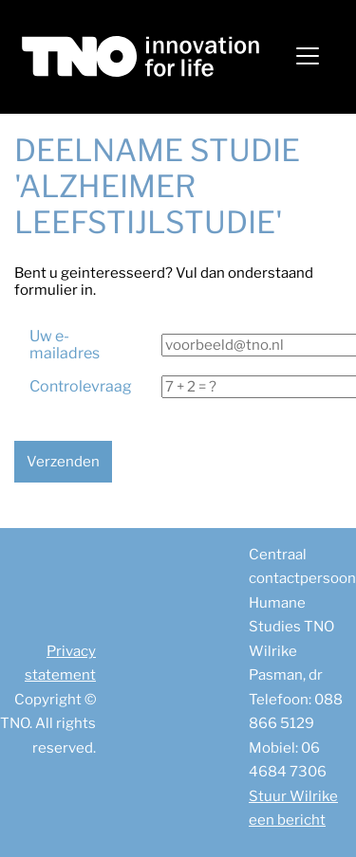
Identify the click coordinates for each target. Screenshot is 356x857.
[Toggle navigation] (307, 56)
